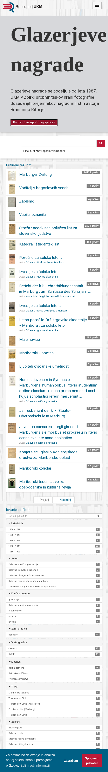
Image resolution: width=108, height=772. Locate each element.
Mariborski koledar (35, 468)
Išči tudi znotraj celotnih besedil (43, 151)
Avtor (14, 558)
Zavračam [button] (71, 760)
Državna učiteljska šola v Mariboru (45, 262)
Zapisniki (26, 201)
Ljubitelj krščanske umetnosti (44, 366)
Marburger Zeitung (35, 174)
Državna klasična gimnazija (41, 401)
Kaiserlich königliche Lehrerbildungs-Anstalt (50, 296)
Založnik (16, 721)
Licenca (16, 661)
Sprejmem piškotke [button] (92, 761)
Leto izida (17, 523)
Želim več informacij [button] (35, 765)
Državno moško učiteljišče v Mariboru (47, 310)
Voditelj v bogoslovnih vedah (43, 187)
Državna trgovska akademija (42, 276)
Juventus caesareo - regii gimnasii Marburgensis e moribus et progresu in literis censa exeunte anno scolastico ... (58, 432)
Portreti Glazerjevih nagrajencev (34, 122)
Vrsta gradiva (19, 642)
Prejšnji (42, 499)
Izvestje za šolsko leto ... (40, 271)
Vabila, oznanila (32, 214)
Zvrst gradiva (19, 628)
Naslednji (64, 499)
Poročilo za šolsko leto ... (40, 257)
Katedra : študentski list (39, 244)
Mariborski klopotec (36, 353)
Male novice (29, 339)
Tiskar (14, 686)
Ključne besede (20, 593)
